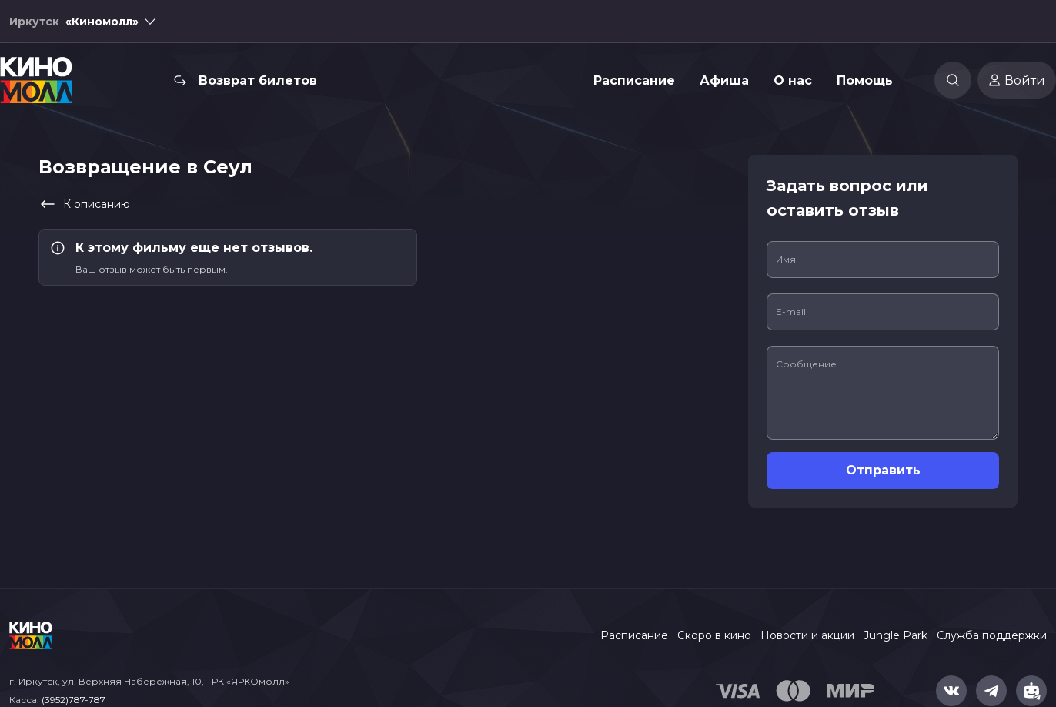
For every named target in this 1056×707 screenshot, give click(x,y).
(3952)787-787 (73, 699)
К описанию (84, 204)
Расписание (634, 80)
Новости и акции (807, 635)
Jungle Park (895, 635)
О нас (793, 80)
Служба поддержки (992, 635)
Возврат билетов (258, 80)
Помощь (865, 80)
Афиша (724, 80)
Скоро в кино (714, 635)
